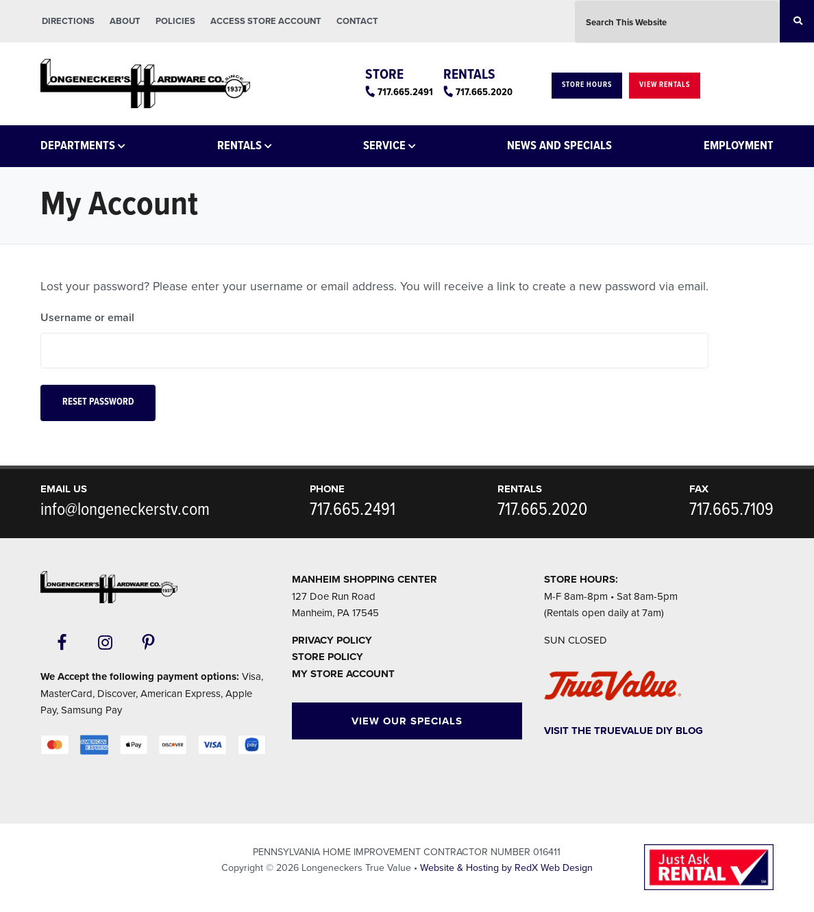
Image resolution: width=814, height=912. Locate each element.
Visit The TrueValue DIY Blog (623, 730)
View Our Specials (407, 721)
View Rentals (664, 85)
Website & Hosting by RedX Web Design (506, 868)
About (125, 21)
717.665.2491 (405, 92)
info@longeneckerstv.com (125, 510)
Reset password (98, 402)
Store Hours (587, 85)
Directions (68, 21)
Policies (175, 21)
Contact (357, 21)
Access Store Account (265, 21)
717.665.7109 (731, 510)
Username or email (87, 318)
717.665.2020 (484, 92)
